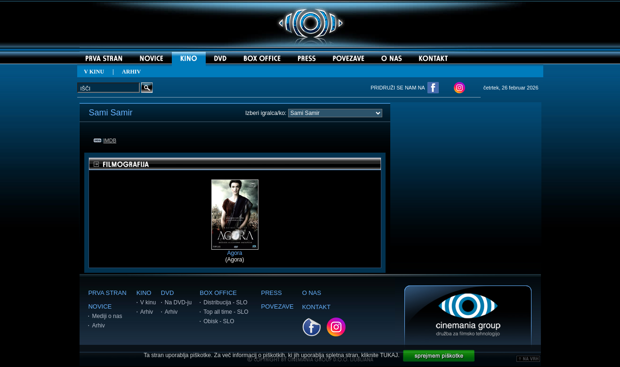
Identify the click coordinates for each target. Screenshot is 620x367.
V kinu (148, 302)
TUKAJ (389, 355)
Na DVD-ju (178, 302)
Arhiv (98, 325)
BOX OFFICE (218, 292)
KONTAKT (316, 306)
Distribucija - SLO (225, 302)
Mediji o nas (107, 316)
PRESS (271, 292)
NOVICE (100, 306)
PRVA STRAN (107, 292)
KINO (144, 292)
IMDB (105, 140)
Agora (234, 250)
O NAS (311, 292)
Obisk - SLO (218, 321)
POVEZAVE (277, 306)
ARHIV (131, 71)
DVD (167, 292)
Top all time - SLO (225, 312)
